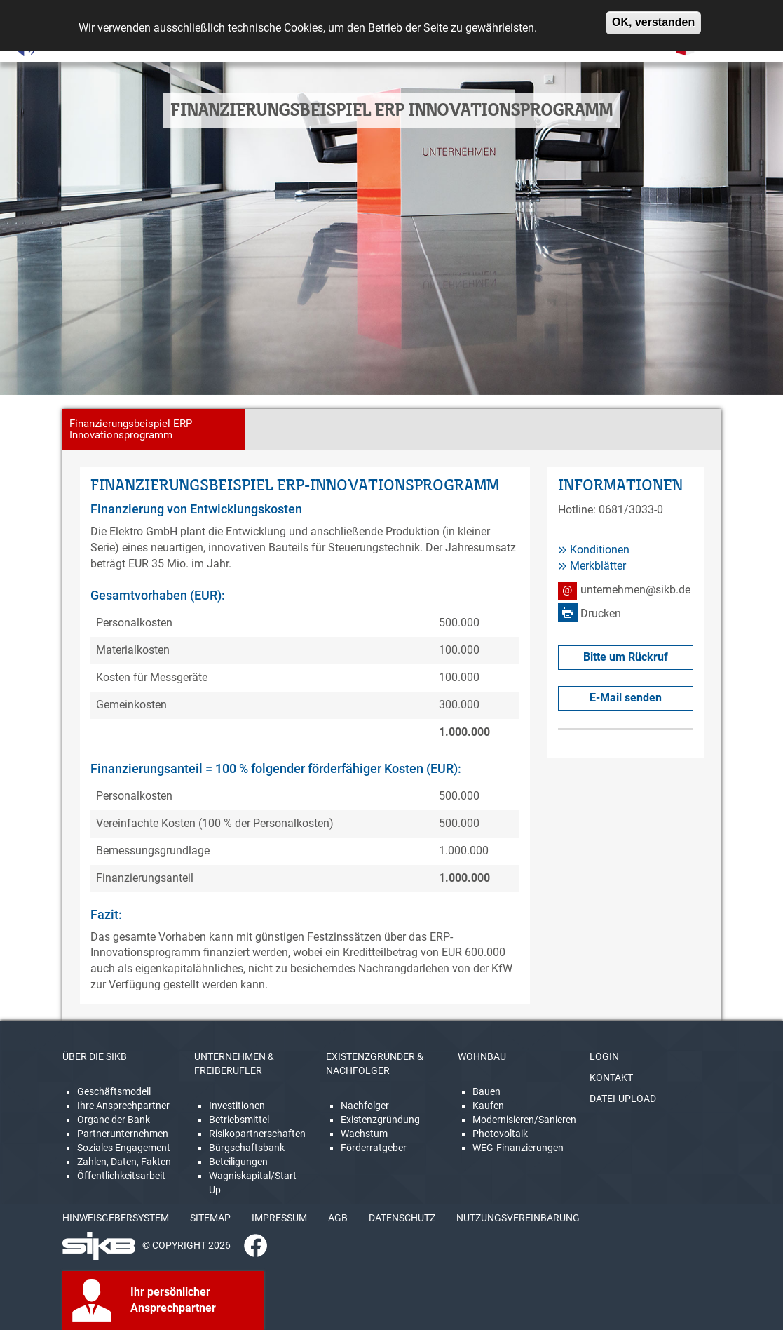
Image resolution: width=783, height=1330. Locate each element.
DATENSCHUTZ (402, 1217)
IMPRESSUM (279, 1217)
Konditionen (599, 549)
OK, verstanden (653, 17)
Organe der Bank (113, 1119)
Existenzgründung (380, 1119)
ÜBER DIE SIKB (94, 1056)
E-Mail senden (626, 697)
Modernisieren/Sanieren (524, 1119)
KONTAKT (611, 1077)
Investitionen (237, 1105)
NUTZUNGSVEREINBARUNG (518, 1217)
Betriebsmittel (239, 1119)
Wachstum (364, 1133)
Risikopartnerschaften (257, 1133)
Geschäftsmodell (114, 1091)
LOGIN (604, 1056)
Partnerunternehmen (122, 1133)
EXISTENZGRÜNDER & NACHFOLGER (374, 1063)
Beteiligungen (238, 1161)
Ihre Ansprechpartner (123, 1105)
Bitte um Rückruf (625, 657)
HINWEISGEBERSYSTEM (115, 1217)
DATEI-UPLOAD (623, 1098)
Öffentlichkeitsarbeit (121, 1175)
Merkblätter (598, 565)
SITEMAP (210, 1217)
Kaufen (488, 1105)
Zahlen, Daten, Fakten (124, 1161)
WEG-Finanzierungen (518, 1147)
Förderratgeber (374, 1147)
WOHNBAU (482, 1056)
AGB (338, 1217)
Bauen (486, 1091)
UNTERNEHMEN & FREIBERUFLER (234, 1063)
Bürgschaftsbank (247, 1147)
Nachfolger (365, 1105)
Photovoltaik (500, 1133)
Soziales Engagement (123, 1147)
